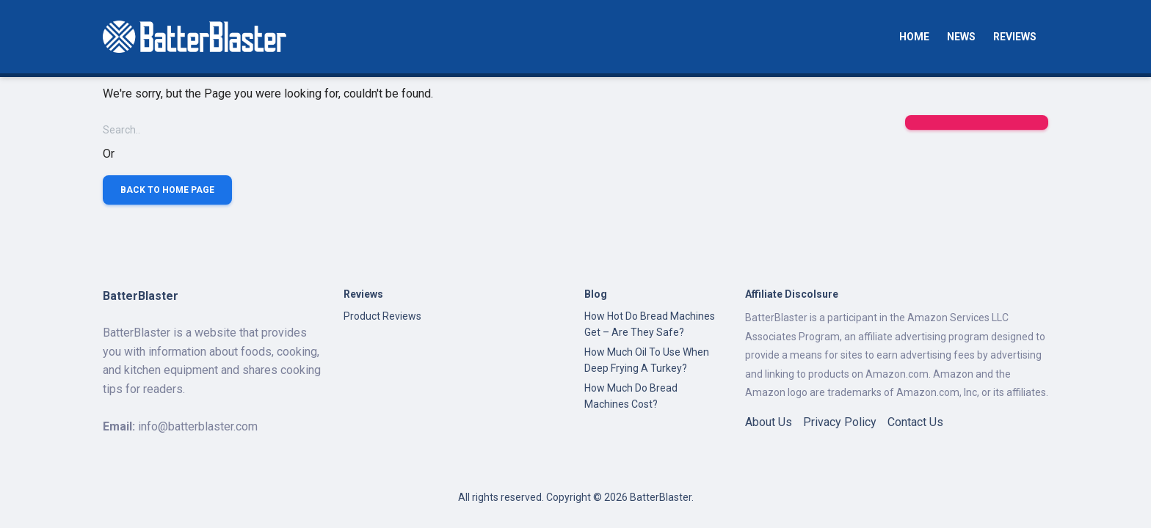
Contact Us (915, 422)
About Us (768, 422)
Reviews (1014, 37)
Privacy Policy (839, 422)
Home (914, 37)
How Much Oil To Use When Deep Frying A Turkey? (646, 360)
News (961, 37)
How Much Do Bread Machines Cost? (631, 396)
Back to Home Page (167, 190)
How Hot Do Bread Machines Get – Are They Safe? (649, 324)
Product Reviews (382, 316)
